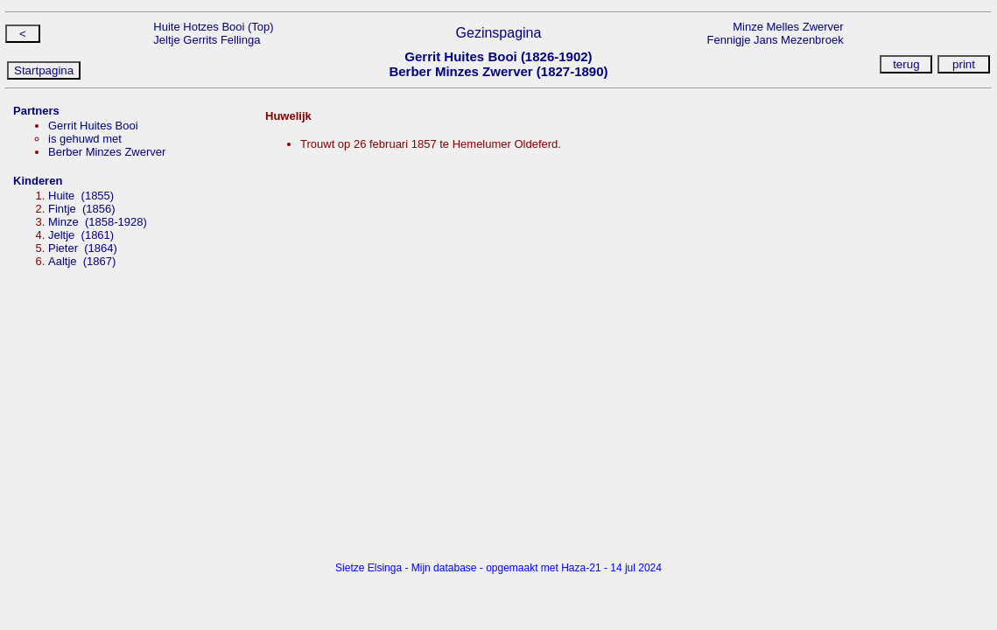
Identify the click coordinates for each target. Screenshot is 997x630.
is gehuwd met (85, 138)
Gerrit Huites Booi (93, 125)
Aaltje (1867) (82, 261)
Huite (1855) (81, 195)
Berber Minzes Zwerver (106, 151)
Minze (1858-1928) (97, 221)
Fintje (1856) (82, 208)
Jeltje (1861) (81, 235)
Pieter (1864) (82, 248)
